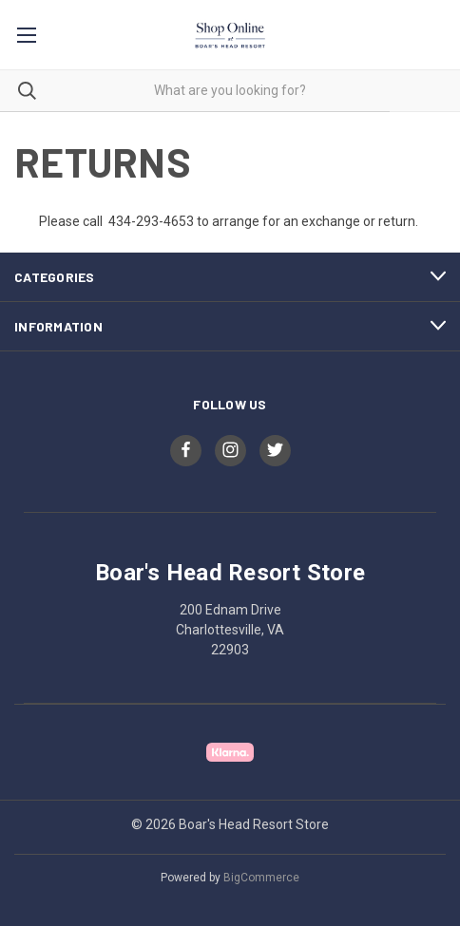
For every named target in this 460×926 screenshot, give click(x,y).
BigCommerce (261, 877)
